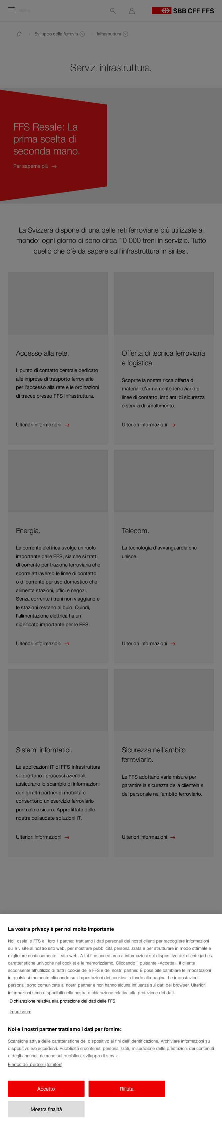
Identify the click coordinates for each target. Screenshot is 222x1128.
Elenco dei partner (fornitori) (35, 1070)
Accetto (46, 1095)
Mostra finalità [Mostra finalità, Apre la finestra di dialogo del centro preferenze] (46, 1115)
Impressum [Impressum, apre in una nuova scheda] (20, 1018)
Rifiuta (126, 1095)
